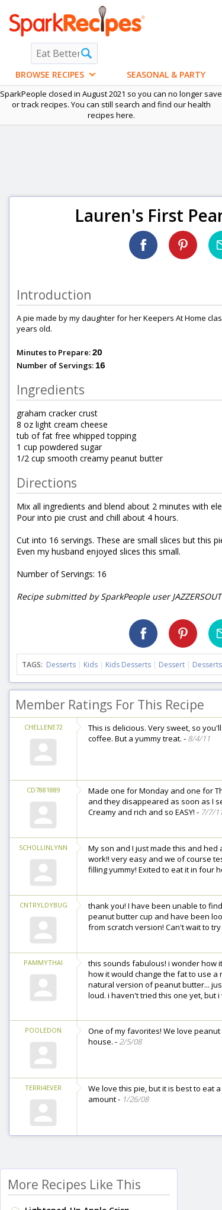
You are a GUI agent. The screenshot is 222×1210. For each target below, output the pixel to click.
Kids (90, 665)
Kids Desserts (128, 665)
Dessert (172, 665)
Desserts (61, 665)
